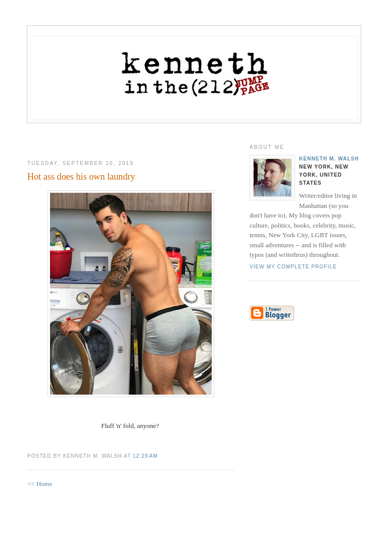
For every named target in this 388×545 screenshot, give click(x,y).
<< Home (40, 483)
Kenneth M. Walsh (329, 158)
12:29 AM (145, 456)
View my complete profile (293, 266)
